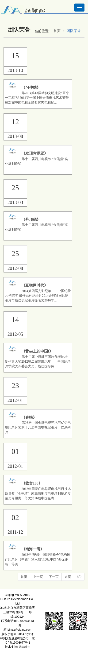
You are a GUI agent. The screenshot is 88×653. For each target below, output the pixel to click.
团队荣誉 (74, 31)
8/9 (79, 577)
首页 (57, 31)
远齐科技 (24, 647)
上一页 (38, 577)
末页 (68, 577)
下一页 (54, 577)
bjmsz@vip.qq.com (19, 629)
